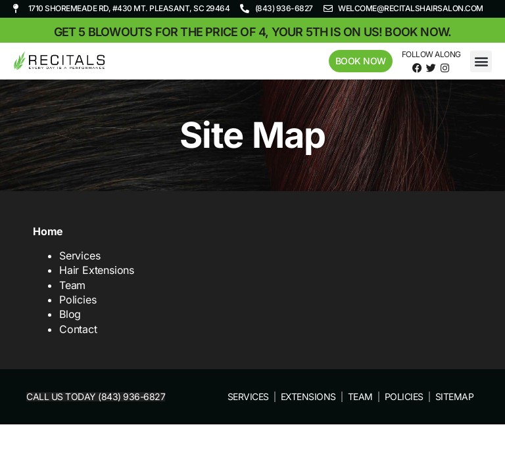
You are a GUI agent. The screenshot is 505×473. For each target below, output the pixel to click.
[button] (481, 61)
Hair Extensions (96, 270)
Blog (70, 314)
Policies (77, 299)
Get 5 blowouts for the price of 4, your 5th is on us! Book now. (253, 32)
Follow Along (431, 54)
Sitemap (454, 396)
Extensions (308, 396)
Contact (78, 329)
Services (79, 255)
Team (72, 285)
